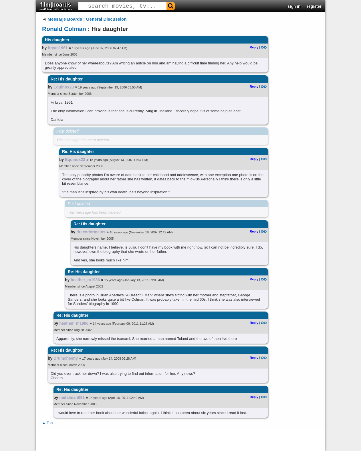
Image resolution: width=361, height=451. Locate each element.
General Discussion (106, 19)
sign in (294, 6)
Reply (254, 47)
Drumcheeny (65, 358)
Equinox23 (63, 87)
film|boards (55, 6)
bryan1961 (58, 48)
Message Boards (64, 19)
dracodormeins (90, 232)
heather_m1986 (85, 279)
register (314, 6)
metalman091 (72, 397)
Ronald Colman (64, 28)
